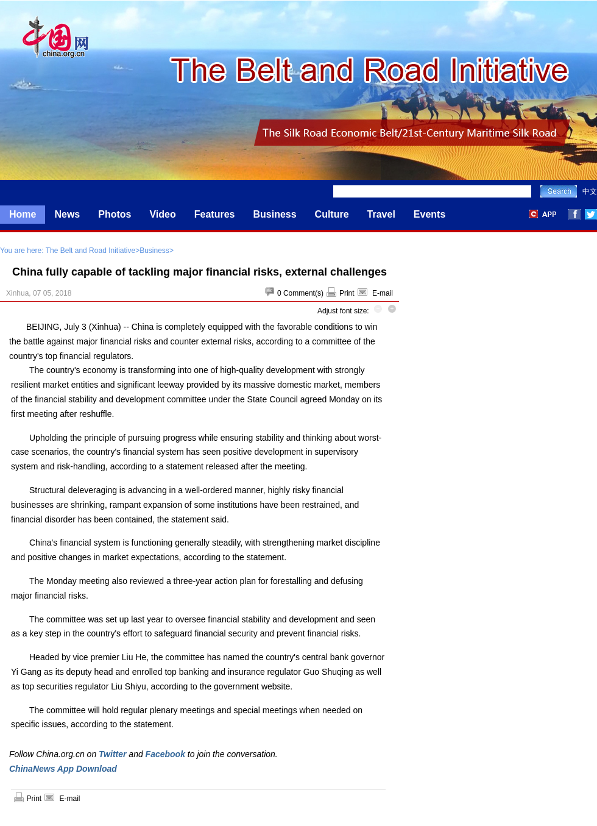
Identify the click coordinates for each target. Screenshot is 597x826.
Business (274, 214)
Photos (114, 214)
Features (214, 214)
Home (22, 214)
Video (162, 214)
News (67, 214)
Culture (332, 214)
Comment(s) (303, 293)
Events (429, 214)
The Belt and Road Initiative (90, 250)
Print (347, 293)
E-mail (382, 293)
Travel (381, 214)
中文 (589, 191)
